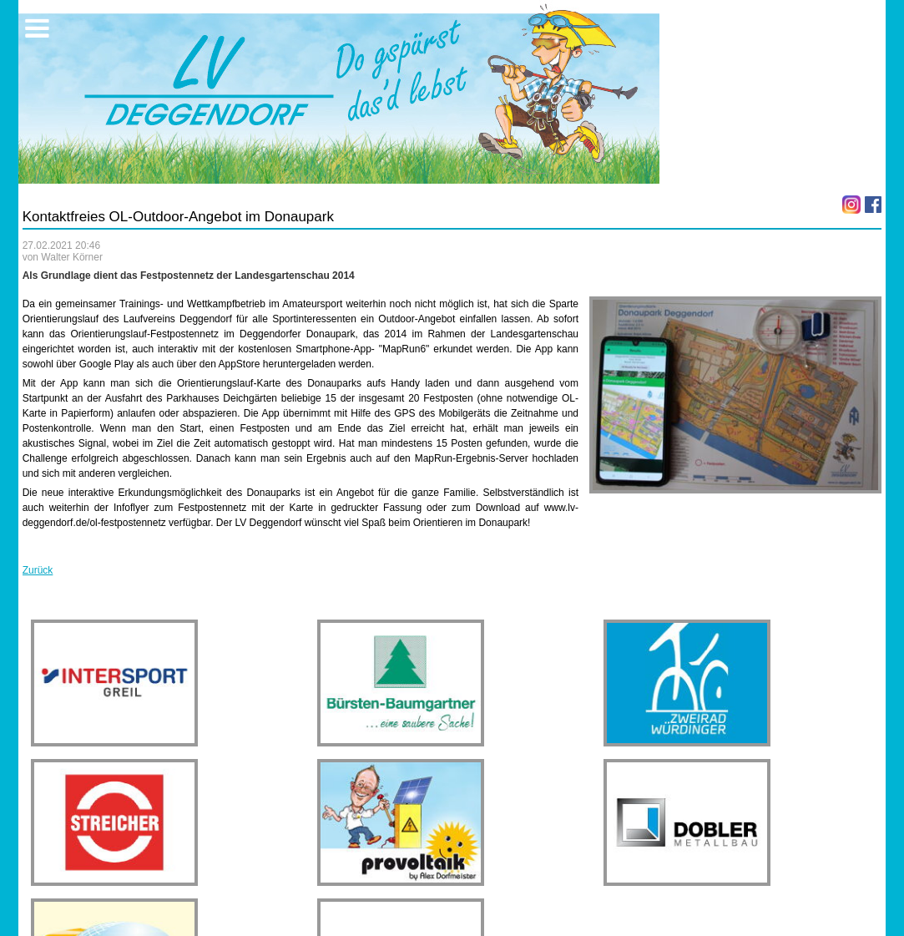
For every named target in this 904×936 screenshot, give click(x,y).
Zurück (38, 570)
